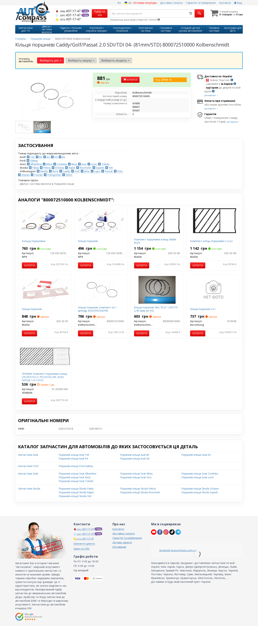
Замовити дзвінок (84, 543)
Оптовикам (119, 547)
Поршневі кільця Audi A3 (196, 454)
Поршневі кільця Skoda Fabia (76, 488)
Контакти (225, 2)
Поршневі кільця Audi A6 (134, 458)
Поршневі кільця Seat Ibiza (74, 477)
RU (119, 2)
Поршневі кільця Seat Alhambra (77, 473)
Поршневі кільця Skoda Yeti (75, 496)
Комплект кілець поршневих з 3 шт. (211, 241)
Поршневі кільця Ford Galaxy (76, 466)
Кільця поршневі (88, 241)
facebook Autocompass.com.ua (177, 550)
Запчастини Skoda (29, 488)
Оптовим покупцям (145, 2)
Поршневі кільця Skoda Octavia (200, 488)
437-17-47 (69, 11)
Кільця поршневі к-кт (203, 309)
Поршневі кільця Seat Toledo (76, 481)
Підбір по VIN (99, 13)
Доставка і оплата (171, 2)
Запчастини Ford (28, 466)
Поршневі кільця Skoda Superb (199, 492)
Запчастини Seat (28, 473)
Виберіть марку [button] (81, 60)
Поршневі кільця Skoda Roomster (140, 492)
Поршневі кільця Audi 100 (74, 454)
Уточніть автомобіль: (26, 60)
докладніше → (211, 95)
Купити (130, 79)
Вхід (238, 2)
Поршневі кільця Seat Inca (135, 477)
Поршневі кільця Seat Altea (136, 473)
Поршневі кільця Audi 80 (134, 454)
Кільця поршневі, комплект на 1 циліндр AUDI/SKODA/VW (97, 309)
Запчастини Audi (28, 454)
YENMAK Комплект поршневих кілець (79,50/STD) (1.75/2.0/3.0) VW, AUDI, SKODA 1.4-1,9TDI (44, 377)
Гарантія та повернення (201, 2)
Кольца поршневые (34, 241)
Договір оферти (122, 542)
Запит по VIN (81, 548)
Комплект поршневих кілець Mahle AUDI (155, 241)
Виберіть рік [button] (50, 60)
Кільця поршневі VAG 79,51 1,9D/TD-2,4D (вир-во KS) (156, 309)
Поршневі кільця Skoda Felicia (138, 488)
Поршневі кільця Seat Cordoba (199, 473)
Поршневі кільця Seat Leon (197, 477)
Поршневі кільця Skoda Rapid (76, 492)
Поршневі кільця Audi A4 (73, 458)
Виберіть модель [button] (115, 60)
